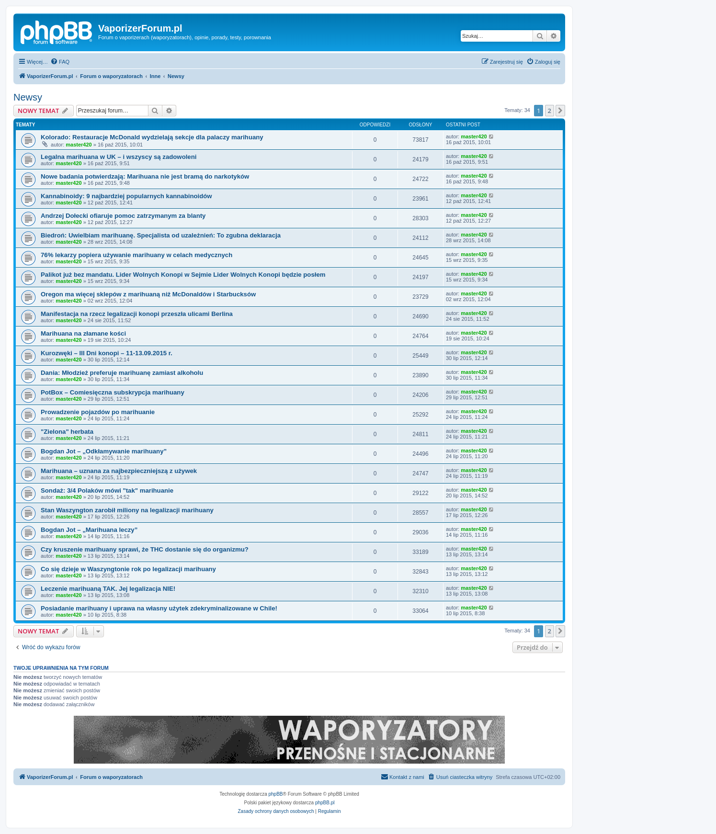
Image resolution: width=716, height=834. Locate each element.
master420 (78, 144)
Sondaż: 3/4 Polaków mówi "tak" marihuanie (107, 490)
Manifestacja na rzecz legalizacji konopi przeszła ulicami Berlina (137, 313)
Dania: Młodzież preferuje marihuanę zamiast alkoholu (122, 372)
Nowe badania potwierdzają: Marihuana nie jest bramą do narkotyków (145, 176)
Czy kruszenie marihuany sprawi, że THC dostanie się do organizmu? (145, 549)
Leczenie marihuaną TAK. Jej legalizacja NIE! (108, 588)
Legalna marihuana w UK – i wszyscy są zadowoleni (118, 156)
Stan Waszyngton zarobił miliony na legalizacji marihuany (127, 510)
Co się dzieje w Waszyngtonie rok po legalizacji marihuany (128, 569)
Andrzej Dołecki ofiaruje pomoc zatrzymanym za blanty (123, 215)
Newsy (27, 97)
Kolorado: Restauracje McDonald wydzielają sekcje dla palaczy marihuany (152, 137)
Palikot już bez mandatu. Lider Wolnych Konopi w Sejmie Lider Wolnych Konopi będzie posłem (183, 274)
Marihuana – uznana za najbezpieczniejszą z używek (119, 470)
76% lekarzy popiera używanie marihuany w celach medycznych (136, 255)
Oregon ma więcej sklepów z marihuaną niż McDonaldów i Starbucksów (148, 294)
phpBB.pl (325, 802)
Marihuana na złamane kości (83, 333)
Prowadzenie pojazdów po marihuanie (98, 412)
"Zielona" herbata (67, 431)
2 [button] (549, 110)
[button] (560, 110)
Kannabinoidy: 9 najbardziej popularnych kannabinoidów (126, 196)
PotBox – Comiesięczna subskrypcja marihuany (112, 392)
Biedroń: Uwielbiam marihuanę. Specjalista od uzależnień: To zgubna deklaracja (161, 235)
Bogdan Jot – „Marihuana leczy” (89, 529)
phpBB (276, 794)
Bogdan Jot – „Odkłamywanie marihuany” (104, 451)
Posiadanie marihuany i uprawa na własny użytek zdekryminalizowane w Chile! (159, 608)
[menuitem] (59, 62)
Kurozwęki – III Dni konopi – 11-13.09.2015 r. (106, 353)
